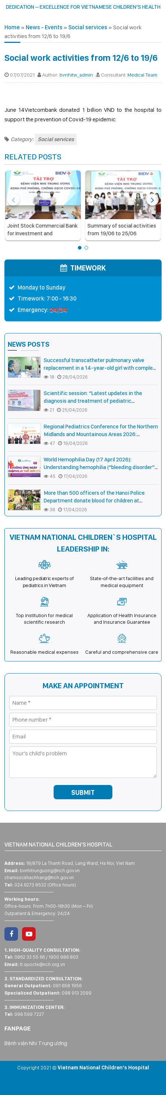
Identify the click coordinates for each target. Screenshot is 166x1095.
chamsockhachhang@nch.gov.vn (39, 877)
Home (12, 27)
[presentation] (13, 200)
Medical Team (142, 75)
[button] (79, 248)
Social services (87, 27)
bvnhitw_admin (76, 75)
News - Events (44, 27)
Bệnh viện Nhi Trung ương (35, 1043)
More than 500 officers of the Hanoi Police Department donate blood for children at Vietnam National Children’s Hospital (94, 501)
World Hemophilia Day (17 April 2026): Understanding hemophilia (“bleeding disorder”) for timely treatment (100, 467)
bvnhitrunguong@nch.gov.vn (50, 870)
